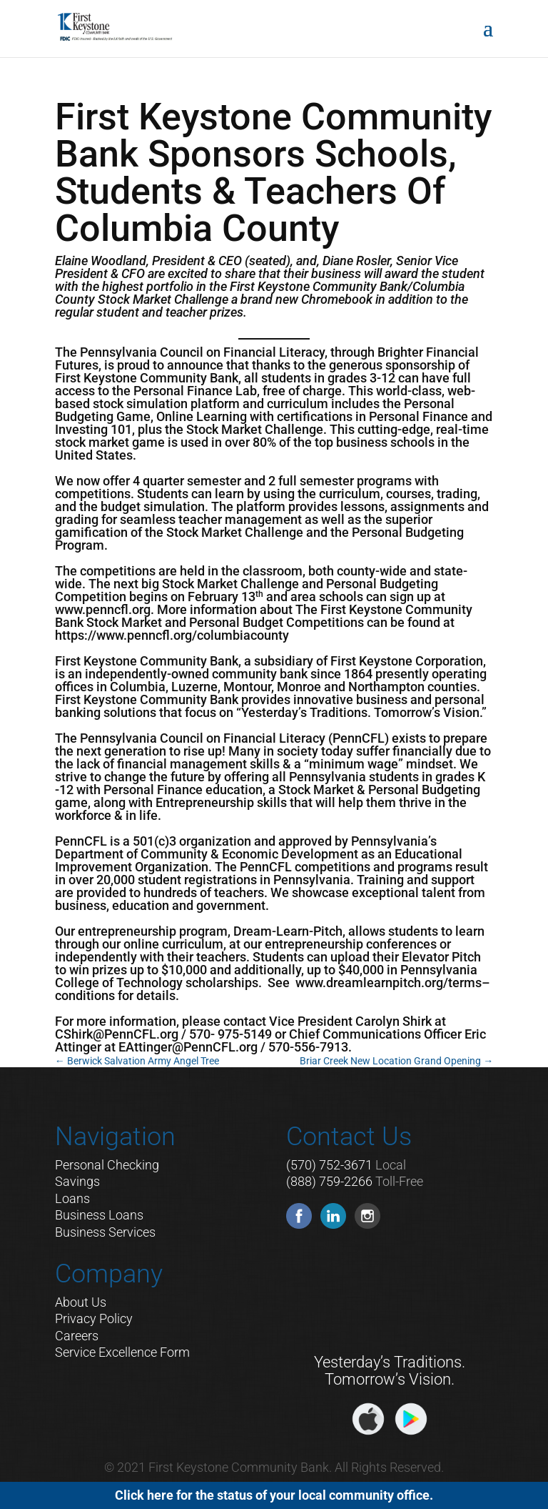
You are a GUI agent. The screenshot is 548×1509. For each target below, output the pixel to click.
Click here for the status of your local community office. (274, 1495)
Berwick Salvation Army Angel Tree (137, 1061)
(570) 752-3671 (329, 1164)
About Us (80, 1302)
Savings (77, 1181)
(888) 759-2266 (329, 1181)
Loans (72, 1198)
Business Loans (99, 1214)
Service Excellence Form (122, 1352)
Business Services (105, 1232)
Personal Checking (107, 1164)
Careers (76, 1335)
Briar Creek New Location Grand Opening (396, 1061)
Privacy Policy (94, 1318)
